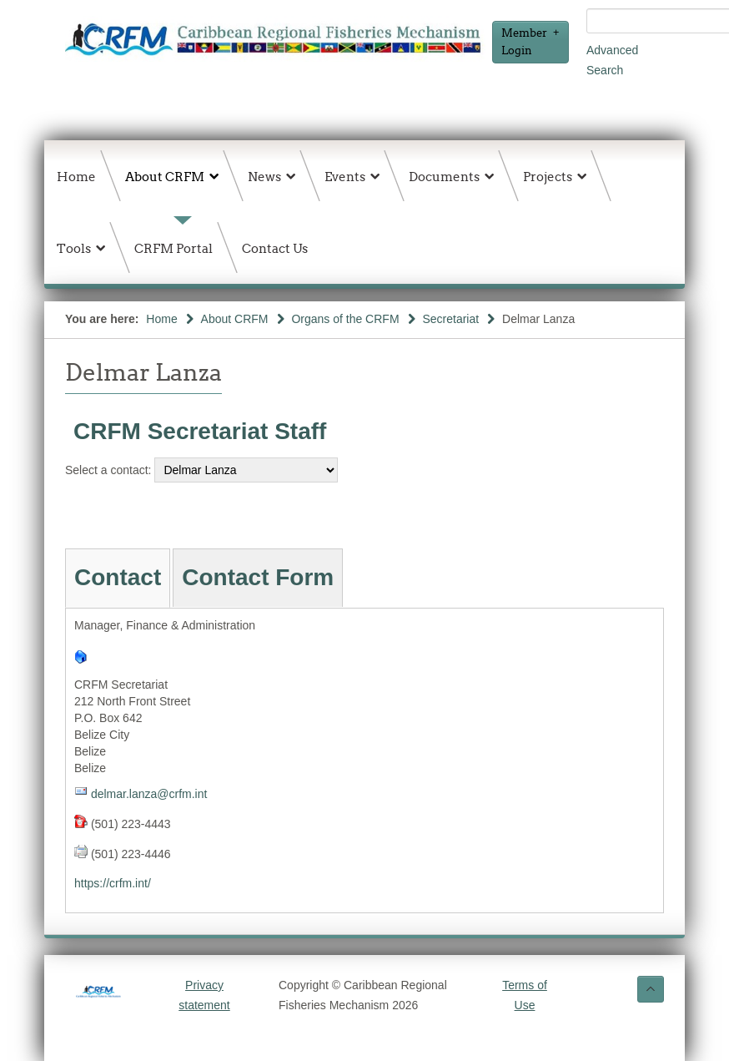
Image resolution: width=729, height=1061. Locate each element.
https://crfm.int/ (112, 883)
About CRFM (235, 319)
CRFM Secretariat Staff (199, 431)
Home (161, 319)
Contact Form (258, 577)
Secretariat (450, 319)
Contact (117, 577)
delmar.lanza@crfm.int (149, 794)
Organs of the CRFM (345, 319)
